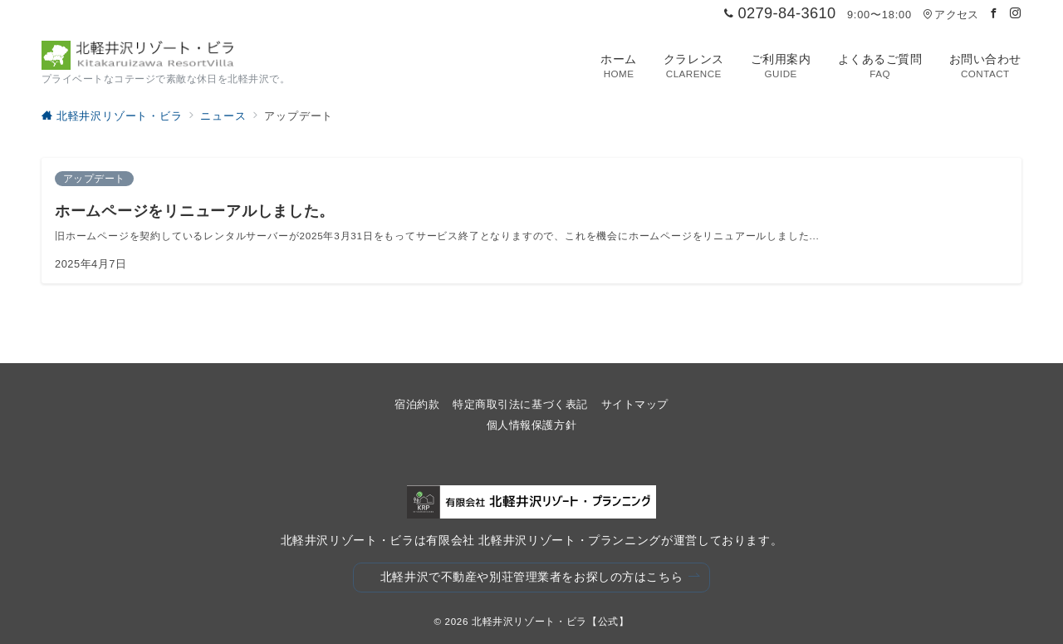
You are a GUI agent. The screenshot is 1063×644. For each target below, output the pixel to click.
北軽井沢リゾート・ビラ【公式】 (550, 621)
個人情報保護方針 (531, 425)
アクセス (950, 14)
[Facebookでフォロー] (994, 13)
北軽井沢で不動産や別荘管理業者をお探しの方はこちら (540, 577)
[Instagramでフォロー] (1015, 13)
